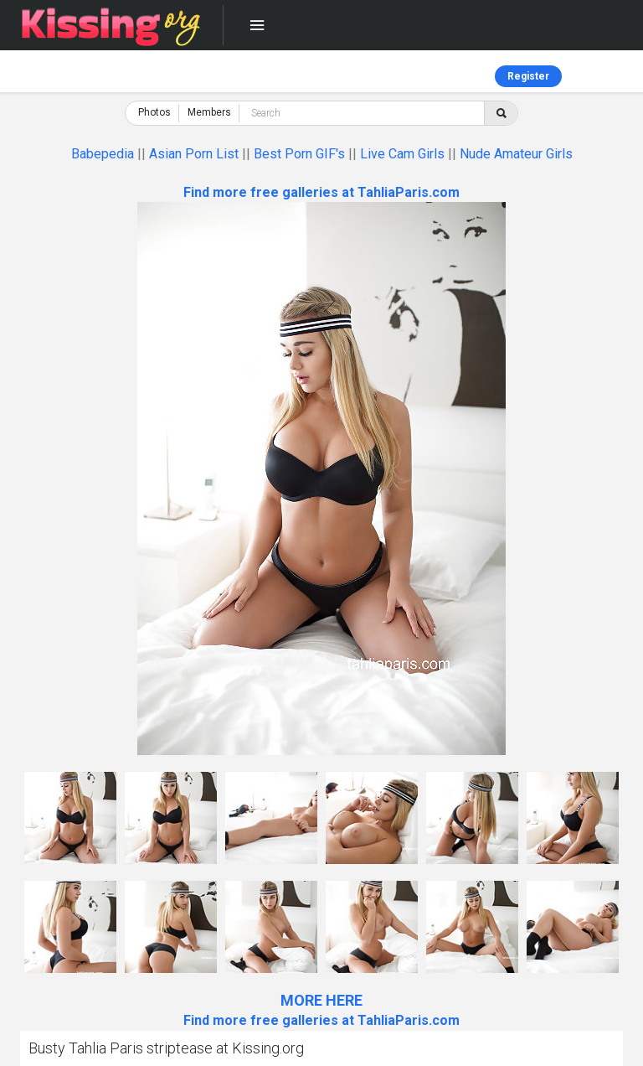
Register (528, 76)
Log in (609, 76)
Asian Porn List (194, 154)
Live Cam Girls (402, 154)
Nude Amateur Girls (516, 154)
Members (209, 112)
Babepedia (102, 154)
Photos (154, 112)
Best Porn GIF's (299, 154)
